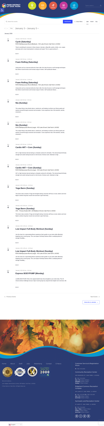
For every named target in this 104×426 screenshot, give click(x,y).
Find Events (68, 21)
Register (74, 7)
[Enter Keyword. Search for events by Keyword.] (34, 21)
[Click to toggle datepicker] (27, 33)
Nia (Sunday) (21, 107)
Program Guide (42, 8)
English (12, 425)
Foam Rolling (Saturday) (27, 67)
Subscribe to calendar (90, 307)
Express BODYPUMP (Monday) (30, 278)
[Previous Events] (10, 301)
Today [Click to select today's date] (11, 33)
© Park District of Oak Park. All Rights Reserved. (13, 390)
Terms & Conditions (6, 385)
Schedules (64, 7)
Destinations (32, 7)
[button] (2, 10)
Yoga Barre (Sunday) (25, 193)
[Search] (100, 5)
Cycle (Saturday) (23, 46)
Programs (53, 7)
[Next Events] (7, 33)
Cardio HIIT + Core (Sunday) (28, 152)
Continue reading (20, 55)
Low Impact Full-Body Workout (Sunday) (34, 234)
